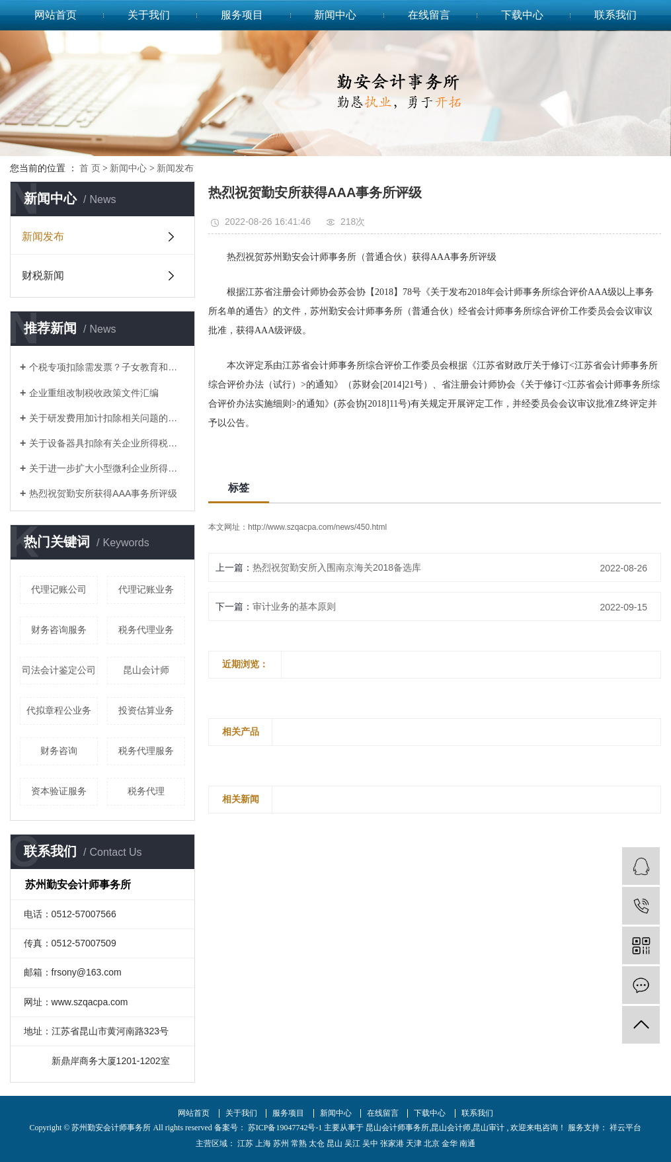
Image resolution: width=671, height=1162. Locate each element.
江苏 (245, 1143)
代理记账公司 (59, 589)
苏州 (281, 1143)
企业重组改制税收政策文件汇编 (94, 393)
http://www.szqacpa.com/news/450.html (317, 527)
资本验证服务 (59, 791)
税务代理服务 (146, 750)
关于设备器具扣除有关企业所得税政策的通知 (107, 443)
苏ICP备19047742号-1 (285, 1127)
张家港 (392, 1143)
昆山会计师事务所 (397, 1127)
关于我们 (149, 15)
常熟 (299, 1143)
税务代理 (146, 791)
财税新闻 (43, 275)
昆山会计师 (146, 670)
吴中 (370, 1143)
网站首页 (55, 15)
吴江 (352, 1143)
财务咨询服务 (59, 629)
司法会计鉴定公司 (59, 670)
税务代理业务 (146, 629)
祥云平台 (624, 1127)
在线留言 (429, 15)
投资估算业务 (146, 710)
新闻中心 (335, 15)
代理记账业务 (146, 589)
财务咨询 (58, 750)
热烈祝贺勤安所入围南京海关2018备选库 (337, 567)
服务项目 (242, 15)
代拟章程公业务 (58, 710)
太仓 (317, 1143)
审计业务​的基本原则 (294, 606)
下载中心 (522, 15)
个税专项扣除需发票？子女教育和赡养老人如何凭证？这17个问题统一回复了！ (107, 367)
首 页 (89, 168)
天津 (414, 1143)
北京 (432, 1143)
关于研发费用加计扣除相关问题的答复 (107, 418)
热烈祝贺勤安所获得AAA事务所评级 (103, 493)
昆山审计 (488, 1127)
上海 (263, 1143)
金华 (449, 1143)
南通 (467, 1143)
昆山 (334, 1143)
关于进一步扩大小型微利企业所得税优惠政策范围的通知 (107, 468)
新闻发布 (175, 168)
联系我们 (615, 15)
